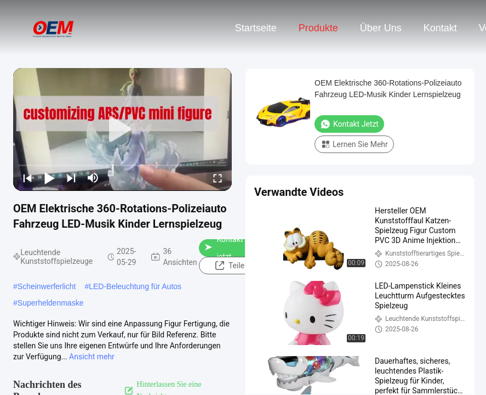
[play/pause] (49, 178)
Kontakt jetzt (223, 248)
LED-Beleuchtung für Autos (135, 286)
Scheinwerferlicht (47, 286)
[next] (71, 178)
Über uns (381, 27)
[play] (122, 129)
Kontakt (440, 27)
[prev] (27, 178)
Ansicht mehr (92, 356)
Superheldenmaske (51, 302)
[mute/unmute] (93, 178)
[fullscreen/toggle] (217, 178)
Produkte (318, 27)
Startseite (256, 27)
